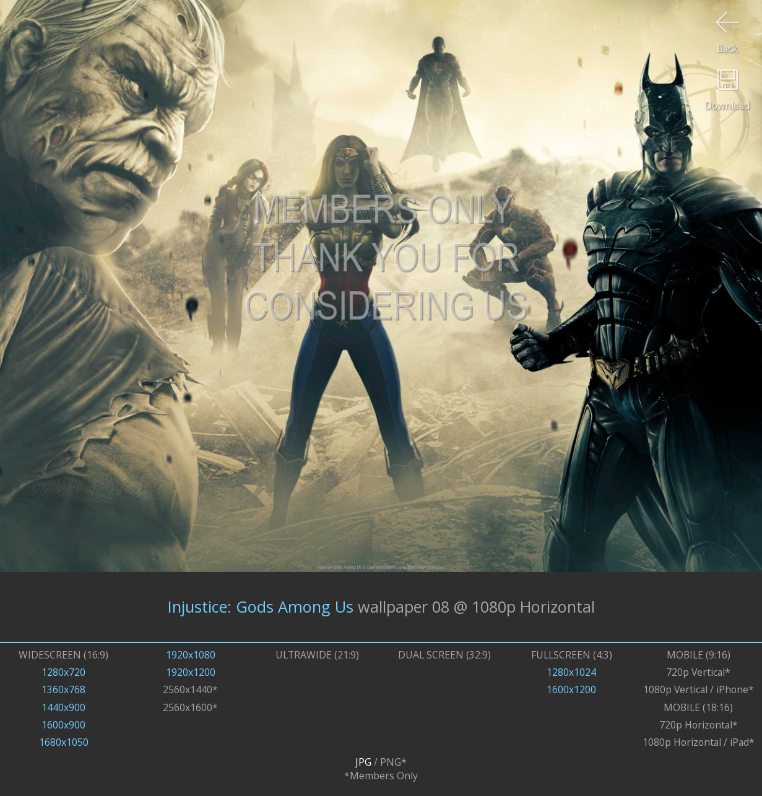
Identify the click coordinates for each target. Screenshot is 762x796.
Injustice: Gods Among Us (260, 606)
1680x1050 (64, 742)
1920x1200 (190, 672)
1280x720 (63, 672)
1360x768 (63, 689)
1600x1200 (571, 689)
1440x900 (63, 707)
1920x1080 (190, 655)
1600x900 (63, 725)
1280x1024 (571, 672)
